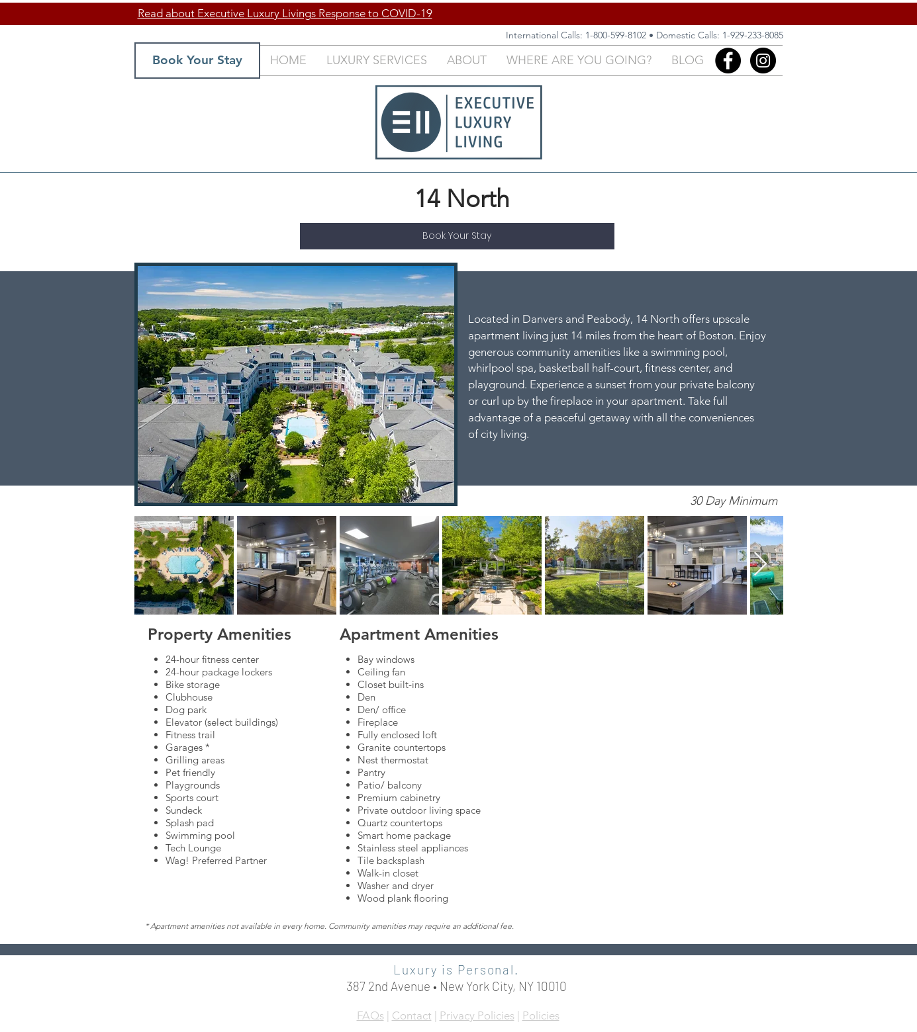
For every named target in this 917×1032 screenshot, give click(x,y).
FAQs (370, 1015)
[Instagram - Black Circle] (763, 60)
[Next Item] (760, 565)
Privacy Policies (477, 1015)
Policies (540, 1015)
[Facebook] (728, 60)
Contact (412, 1015)
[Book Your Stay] (197, 60)
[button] (376, 60)
